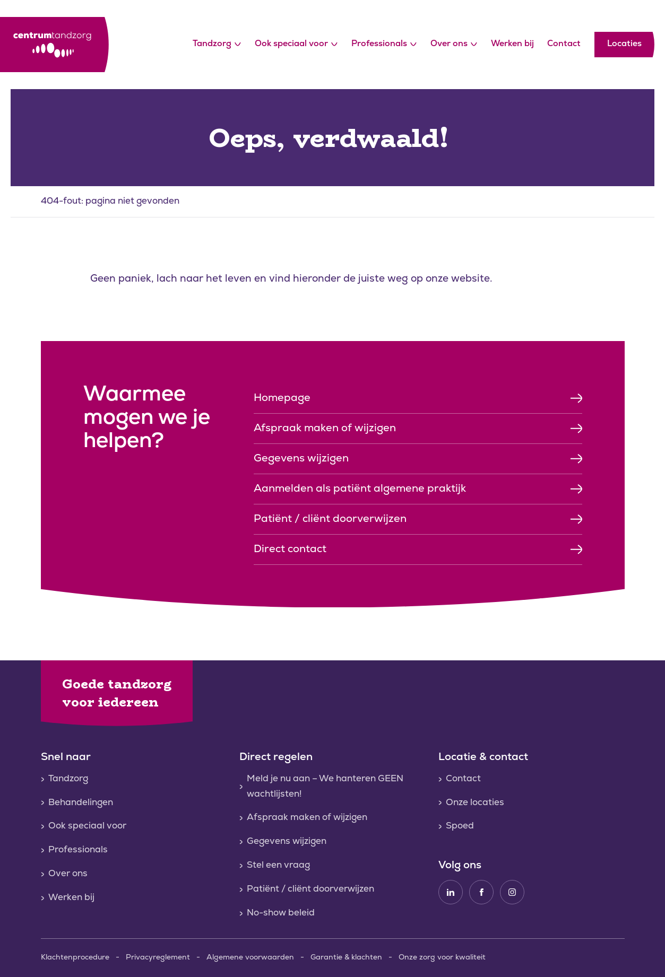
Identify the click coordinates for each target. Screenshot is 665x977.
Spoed (460, 826)
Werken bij (512, 44)
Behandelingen (80, 802)
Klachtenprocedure (75, 958)
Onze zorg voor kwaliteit (442, 958)
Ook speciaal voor (296, 44)
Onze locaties (475, 802)
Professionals (384, 44)
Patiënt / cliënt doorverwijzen (310, 889)
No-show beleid (281, 913)
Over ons (453, 44)
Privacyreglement (158, 958)
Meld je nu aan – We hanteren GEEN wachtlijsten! (325, 786)
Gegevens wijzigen (286, 841)
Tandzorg (217, 44)
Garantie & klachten (346, 958)
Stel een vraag (278, 865)
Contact (564, 44)
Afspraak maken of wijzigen (307, 817)
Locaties (624, 44)
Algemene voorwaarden (250, 958)
